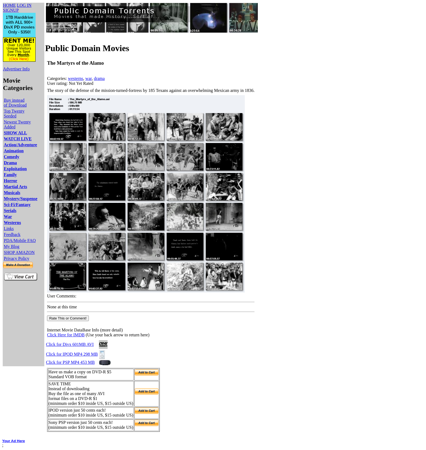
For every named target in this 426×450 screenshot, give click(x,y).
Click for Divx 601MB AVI (70, 344)
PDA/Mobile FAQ (20, 240)
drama (99, 78)
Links (9, 228)
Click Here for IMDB (65, 335)
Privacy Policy (16, 258)
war (88, 78)
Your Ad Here (13, 441)
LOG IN (24, 5)
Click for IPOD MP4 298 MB (72, 354)
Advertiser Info (16, 69)
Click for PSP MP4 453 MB (70, 362)
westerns (75, 78)
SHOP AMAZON (19, 252)
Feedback (12, 234)
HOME (9, 5)
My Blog (11, 246)
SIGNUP (11, 10)
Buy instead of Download (15, 102)
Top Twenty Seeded (14, 113)
